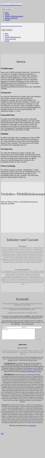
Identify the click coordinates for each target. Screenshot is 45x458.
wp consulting (32, 429)
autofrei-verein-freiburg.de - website (31, 375)
